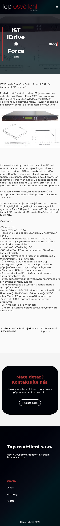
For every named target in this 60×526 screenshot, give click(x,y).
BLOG (10, 501)
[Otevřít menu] (57, 7)
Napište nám (30, 402)
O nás (10, 487)
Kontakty (12, 494)
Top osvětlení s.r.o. (29, 446)
